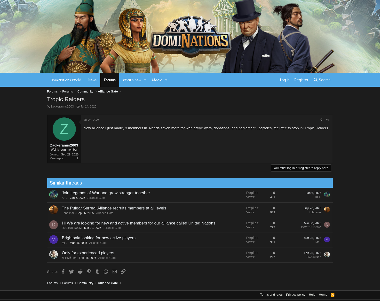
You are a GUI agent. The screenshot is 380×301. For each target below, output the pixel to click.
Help (312, 294)
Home (323, 294)
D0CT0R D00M (69, 228)
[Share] (321, 120)
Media (157, 79)
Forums (110, 79)
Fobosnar (65, 213)
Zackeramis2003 (62, 106)
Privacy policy (295, 294)
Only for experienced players (85, 253)
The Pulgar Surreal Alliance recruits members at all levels (111, 208)
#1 (327, 120)
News (92, 79)
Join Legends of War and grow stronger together (103, 193)
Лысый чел (66, 258)
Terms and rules (271, 294)
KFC (62, 198)
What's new (132, 79)
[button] (145, 80)
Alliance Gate (93, 198)
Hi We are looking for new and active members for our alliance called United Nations (136, 223)
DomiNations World (66, 79)
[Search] (322, 80)
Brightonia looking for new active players (96, 238)
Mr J (62, 243)
